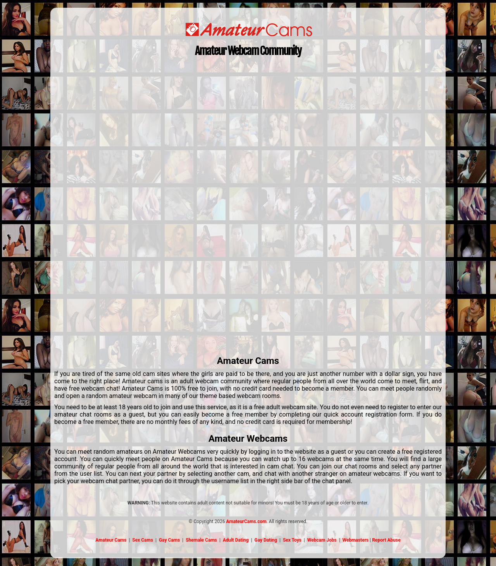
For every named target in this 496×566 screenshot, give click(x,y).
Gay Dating (266, 540)
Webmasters (356, 540)
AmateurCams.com (246, 521)
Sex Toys (292, 540)
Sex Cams (142, 540)
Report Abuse (386, 540)
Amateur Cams (110, 540)
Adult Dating (236, 540)
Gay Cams (169, 540)
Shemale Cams (201, 540)
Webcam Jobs (322, 540)
